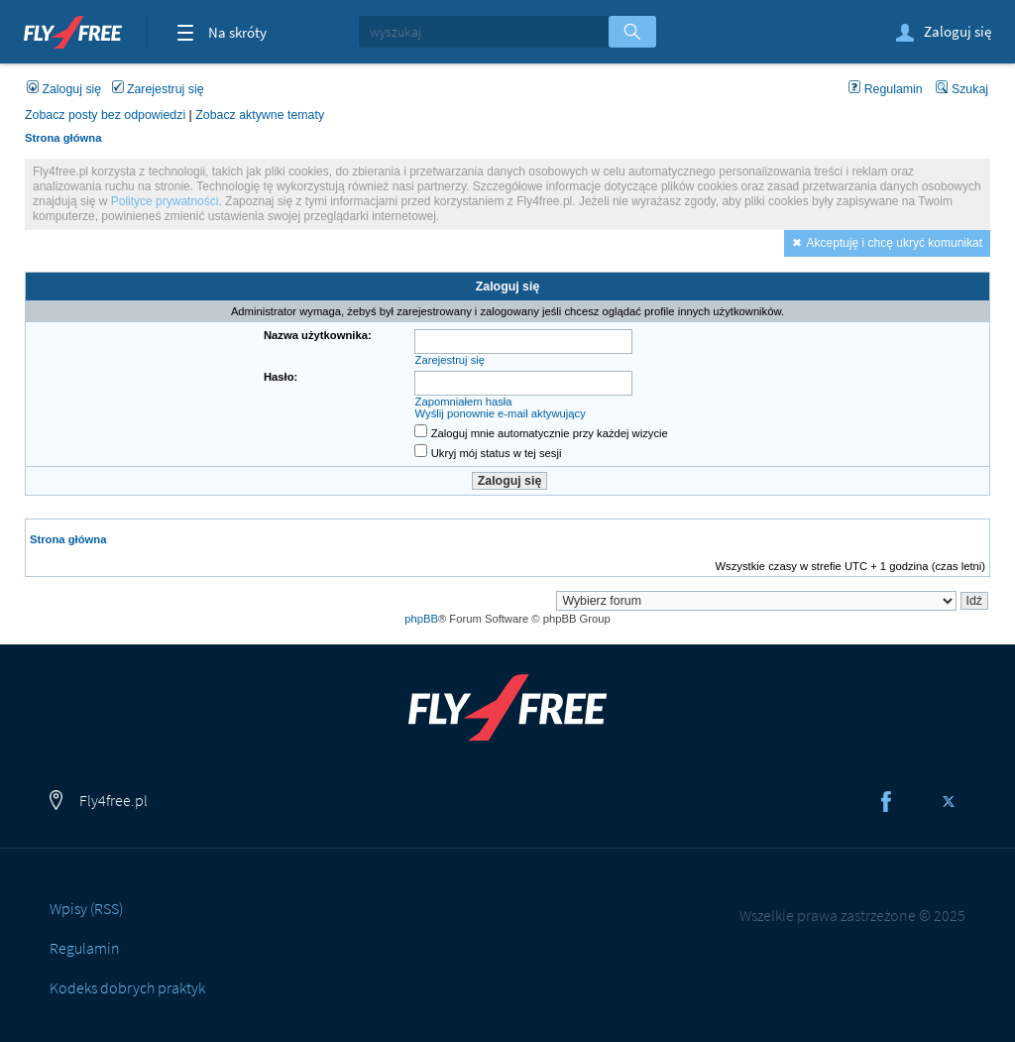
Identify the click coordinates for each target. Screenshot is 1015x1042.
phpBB (421, 619)
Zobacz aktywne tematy (259, 115)
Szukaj (962, 89)
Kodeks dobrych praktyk (127, 987)
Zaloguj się (942, 33)
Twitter (948, 801)
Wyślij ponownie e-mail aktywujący (500, 413)
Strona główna (63, 138)
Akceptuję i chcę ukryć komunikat (894, 243)
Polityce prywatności (165, 201)
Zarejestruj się (158, 89)
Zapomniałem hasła (463, 401)
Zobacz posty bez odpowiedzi (105, 115)
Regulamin (885, 89)
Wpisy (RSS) (86, 908)
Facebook (886, 801)
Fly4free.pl (73, 30)
